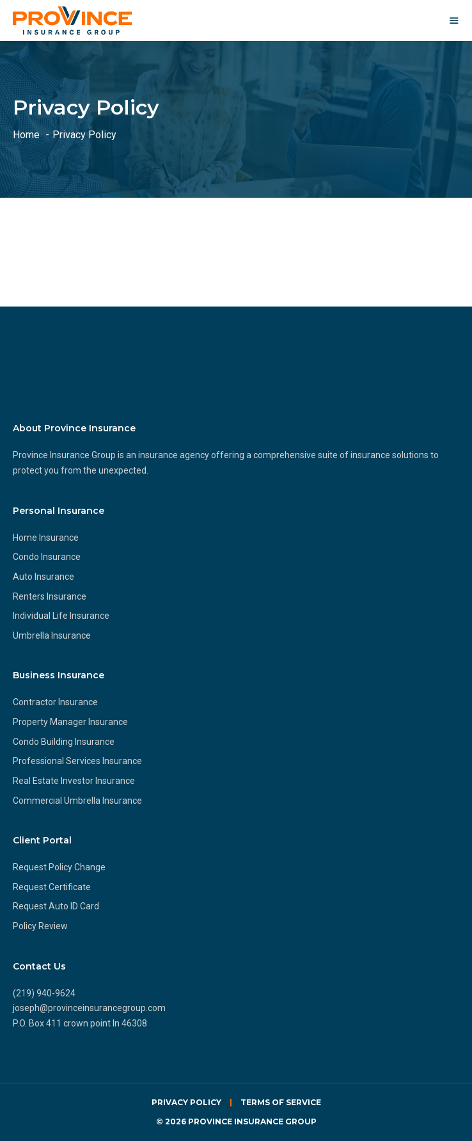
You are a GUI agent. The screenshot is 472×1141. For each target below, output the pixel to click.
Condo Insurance (47, 557)
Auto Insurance (43, 576)
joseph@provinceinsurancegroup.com (89, 1008)
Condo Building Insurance (63, 742)
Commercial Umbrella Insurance (77, 800)
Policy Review (40, 926)
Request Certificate (52, 887)
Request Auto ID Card (56, 906)
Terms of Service (280, 1102)
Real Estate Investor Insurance (74, 781)
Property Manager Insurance (70, 722)
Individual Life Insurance (61, 615)
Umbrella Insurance (52, 635)
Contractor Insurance (55, 702)
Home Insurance (46, 537)
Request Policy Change (59, 867)
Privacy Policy (186, 1102)
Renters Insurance (49, 596)
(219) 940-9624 (44, 993)
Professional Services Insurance (77, 761)
